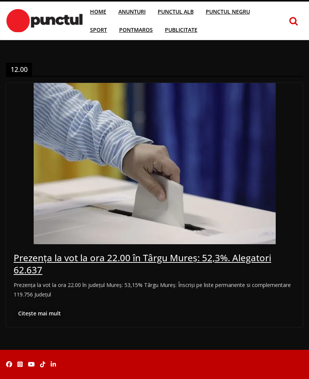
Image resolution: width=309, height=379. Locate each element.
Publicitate (181, 29)
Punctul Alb (176, 11)
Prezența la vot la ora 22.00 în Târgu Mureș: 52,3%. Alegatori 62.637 (142, 263)
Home (98, 11)
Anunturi (132, 11)
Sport (98, 29)
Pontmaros (136, 29)
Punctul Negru (228, 11)
